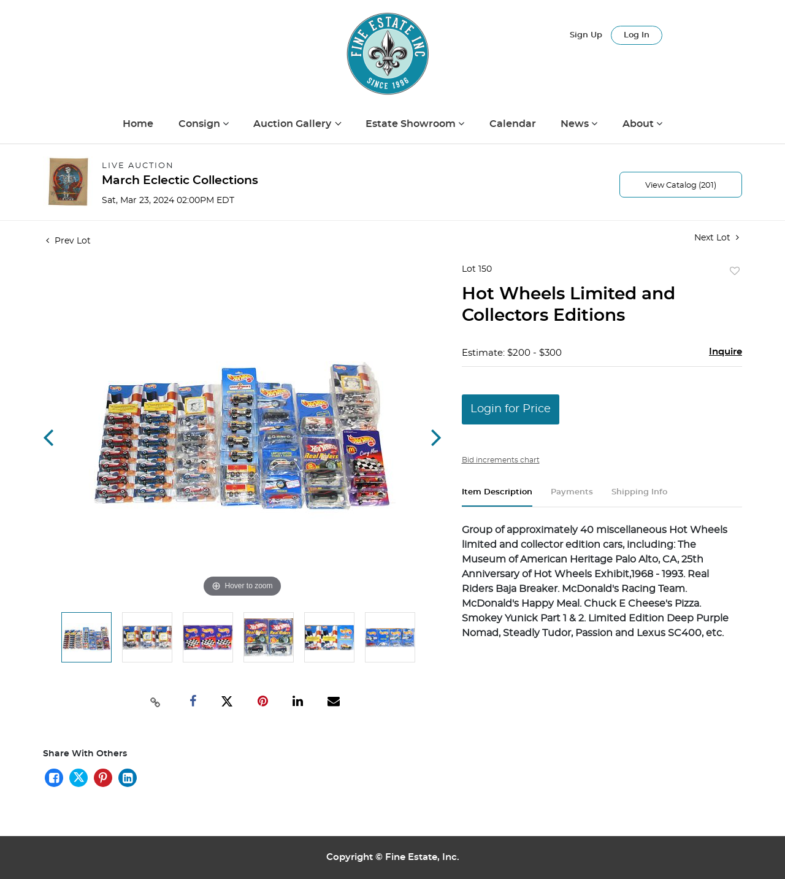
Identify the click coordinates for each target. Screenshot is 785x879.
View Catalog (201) (680, 186)
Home (138, 124)
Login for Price (510, 409)
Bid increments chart (501, 460)
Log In (636, 35)
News (576, 124)
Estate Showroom (412, 124)
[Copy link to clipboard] (155, 701)
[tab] (497, 497)
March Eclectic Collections (180, 180)
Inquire (725, 351)
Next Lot (716, 237)
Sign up (586, 35)
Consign (200, 124)
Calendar (512, 124)
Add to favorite (734, 272)
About (639, 124)
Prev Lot (68, 241)
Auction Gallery (293, 124)
